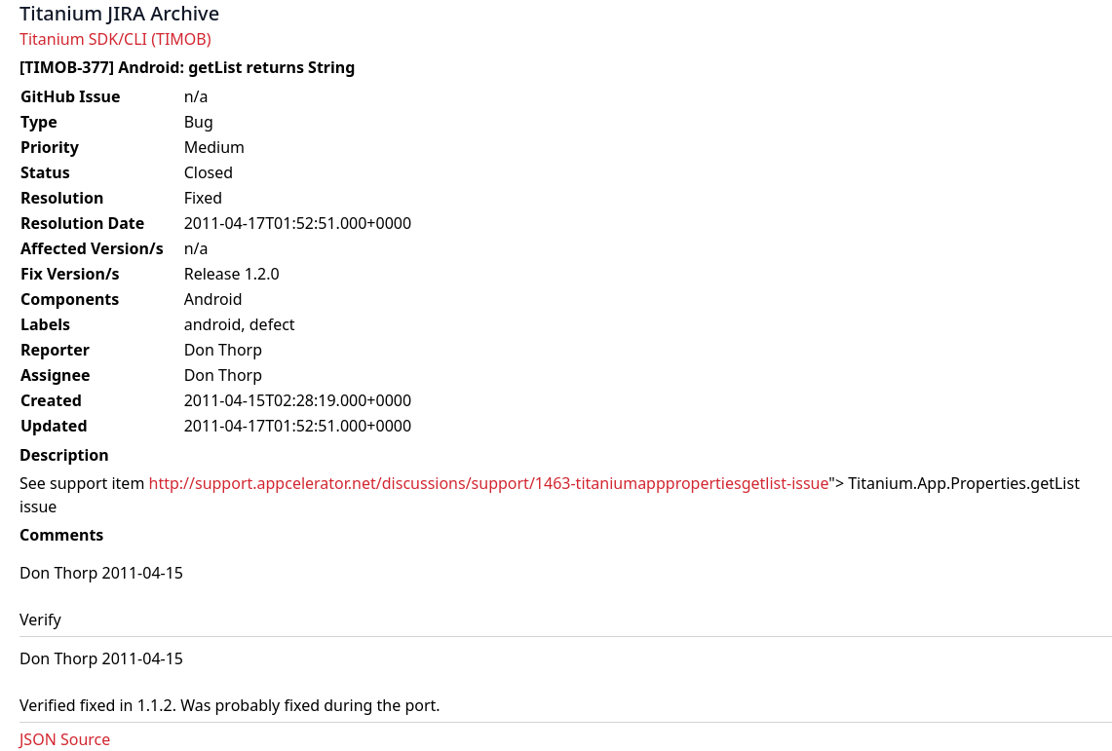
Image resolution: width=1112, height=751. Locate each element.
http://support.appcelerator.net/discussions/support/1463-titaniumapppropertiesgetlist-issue (489, 483)
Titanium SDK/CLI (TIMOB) (115, 39)
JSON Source (64, 739)
